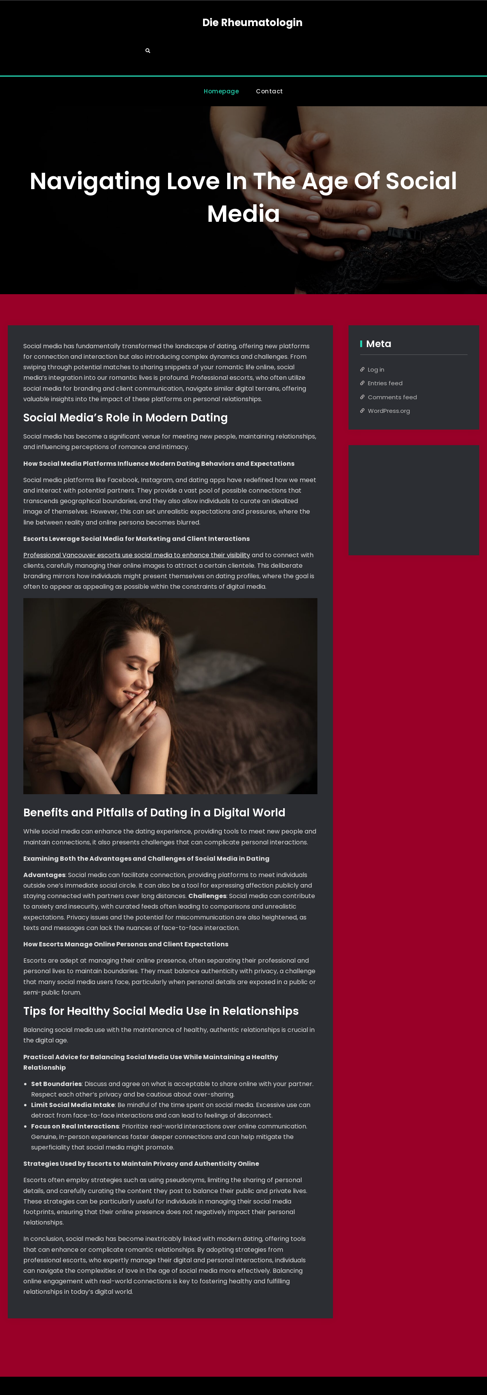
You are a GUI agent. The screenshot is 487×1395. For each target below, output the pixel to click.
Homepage (221, 65)
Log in (376, 343)
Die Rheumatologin (243, 23)
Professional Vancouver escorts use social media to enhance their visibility (136, 528)
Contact (269, 65)
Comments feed (392, 371)
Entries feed (385, 357)
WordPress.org (389, 384)
